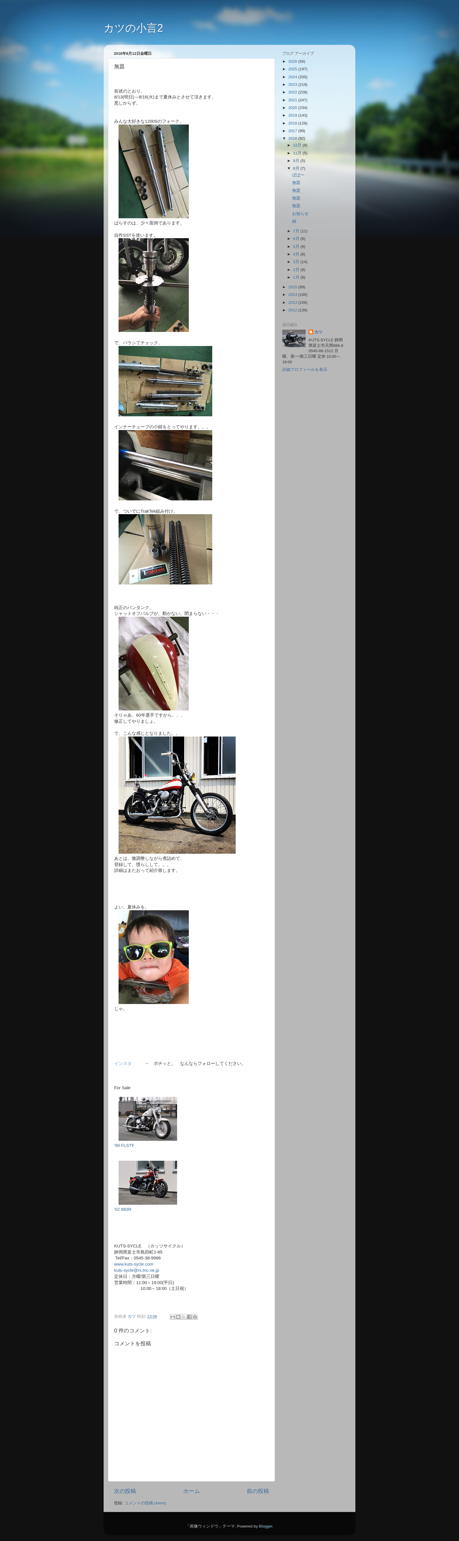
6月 (296, 238)
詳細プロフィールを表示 (304, 369)
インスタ (123, 1063)
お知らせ (300, 214)
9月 (296, 160)
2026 (293, 61)
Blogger (265, 1526)
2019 (293, 115)
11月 (298, 153)
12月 (298, 145)
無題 (296, 182)
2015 (293, 287)
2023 (293, 84)
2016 (293, 138)
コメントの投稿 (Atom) (145, 1503)
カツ (318, 332)
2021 (293, 100)
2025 (293, 69)
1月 (296, 277)
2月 (296, 269)
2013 (293, 302)
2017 (293, 131)
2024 (293, 77)
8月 (296, 168)
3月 (296, 262)
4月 (296, 254)
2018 (293, 123)
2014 (293, 294)
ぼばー (298, 175)
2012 (293, 310)
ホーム (191, 1491)
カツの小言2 (133, 28)
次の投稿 (125, 1491)
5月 (296, 246)
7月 (296, 231)
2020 (293, 107)
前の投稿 (258, 1491)
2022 (293, 92)
